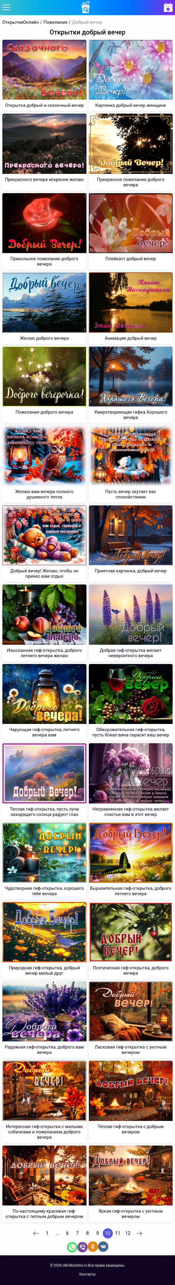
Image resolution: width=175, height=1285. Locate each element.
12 (128, 1233)
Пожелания (56, 22)
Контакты (87, 1274)
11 (118, 1233)
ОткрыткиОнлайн (20, 22)
